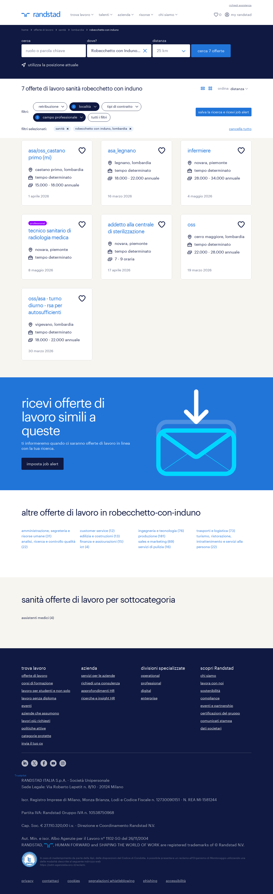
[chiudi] (145, 51)
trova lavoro (82, 14)
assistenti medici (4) (37, 618)
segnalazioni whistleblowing (111, 881)
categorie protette (36, 736)
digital (146, 690)
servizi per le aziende (98, 675)
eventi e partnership (216, 706)
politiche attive (33, 728)
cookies (73, 881)
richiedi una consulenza (100, 683)
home (24, 29)
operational (150, 675)
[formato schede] (210, 88)
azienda (126, 14)
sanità (62, 29)
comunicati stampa (216, 721)
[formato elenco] (203, 88)
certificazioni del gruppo (220, 713)
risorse (146, 14)
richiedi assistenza (240, 5)
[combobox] (53, 50)
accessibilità (176, 881)
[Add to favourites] (82, 150)
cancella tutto (240, 129)
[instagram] (62, 763)
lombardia (77, 29)
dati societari (210, 728)
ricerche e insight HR (98, 698)
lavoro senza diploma (38, 698)
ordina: (223, 88)
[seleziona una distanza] (171, 50)
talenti (106, 14)
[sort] (238, 85)
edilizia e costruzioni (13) (100, 536)
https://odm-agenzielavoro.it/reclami (62, 864)
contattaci (50, 881)
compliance (210, 698)
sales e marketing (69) (156, 541)
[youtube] (53, 763)
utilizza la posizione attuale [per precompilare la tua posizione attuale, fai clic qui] (53, 64)
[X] (34, 763)
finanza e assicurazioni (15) (101, 541)
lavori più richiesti (35, 721)
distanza (159, 40)
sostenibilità (210, 690)
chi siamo (168, 14)
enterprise (149, 698)
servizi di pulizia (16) (154, 547)
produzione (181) (151, 536)
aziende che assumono (40, 713)
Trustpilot (20, 775)
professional (151, 683)
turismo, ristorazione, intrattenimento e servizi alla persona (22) (220, 541)
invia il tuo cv (32, 743)
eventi (26, 706)
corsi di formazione (37, 683)
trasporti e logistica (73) (216, 530)
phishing (150, 881)
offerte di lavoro (43, 29)
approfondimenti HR (97, 690)
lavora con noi (212, 683)
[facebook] (43, 763)
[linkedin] (24, 763)
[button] (68, 129)
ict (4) (84, 547)
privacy (27, 881)
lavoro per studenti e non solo (45, 690)
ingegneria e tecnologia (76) (161, 530)
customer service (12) (97, 530)
